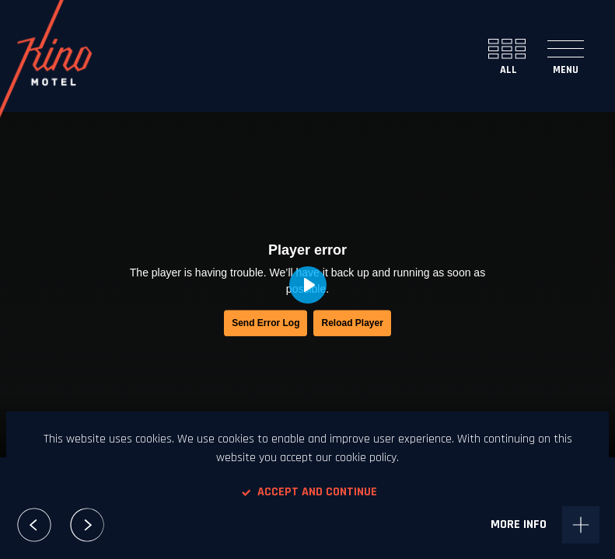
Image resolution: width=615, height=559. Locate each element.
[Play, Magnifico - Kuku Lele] (308, 285)
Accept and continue (308, 492)
